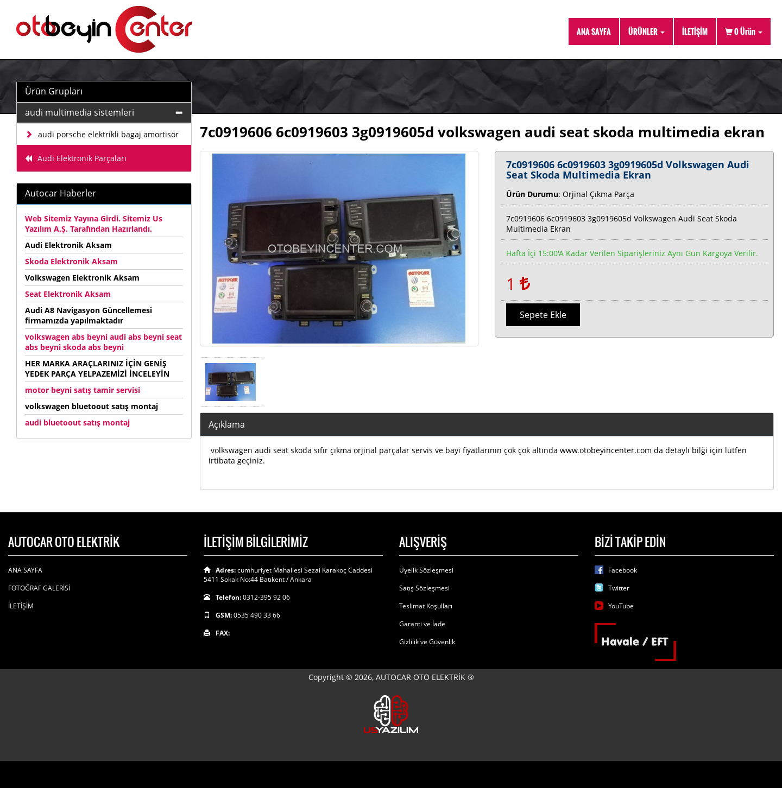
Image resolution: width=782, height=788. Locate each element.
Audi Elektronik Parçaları (76, 158)
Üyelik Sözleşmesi (426, 570)
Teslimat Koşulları (425, 606)
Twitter (618, 588)
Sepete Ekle (543, 315)
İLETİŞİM (695, 31)
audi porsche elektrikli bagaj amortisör (102, 134)
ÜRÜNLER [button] (646, 31)
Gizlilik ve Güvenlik (427, 641)
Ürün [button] (743, 31)
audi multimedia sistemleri (79, 112)
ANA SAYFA (594, 31)
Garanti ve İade (422, 623)
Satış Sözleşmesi (424, 588)
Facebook (622, 570)
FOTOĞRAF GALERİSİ (39, 588)
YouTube (621, 606)
